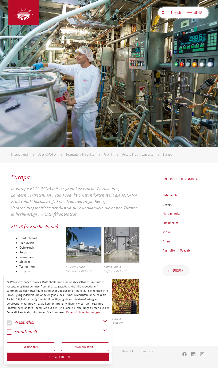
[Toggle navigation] (196, 12)
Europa (167, 154)
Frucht (108, 154)
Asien (166, 241)
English (176, 13)
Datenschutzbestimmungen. (83, 312)
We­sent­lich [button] (21, 322)
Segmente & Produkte (80, 154)
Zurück (177, 270)
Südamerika (170, 223)
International (19, 154)
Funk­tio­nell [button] (22, 332)
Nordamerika (171, 214)
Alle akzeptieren (58, 357)
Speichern (31, 347)
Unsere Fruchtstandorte (137, 154)
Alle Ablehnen (85, 347)
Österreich (170, 195)
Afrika (167, 232)
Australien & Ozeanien (177, 250)
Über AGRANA (47, 154)
